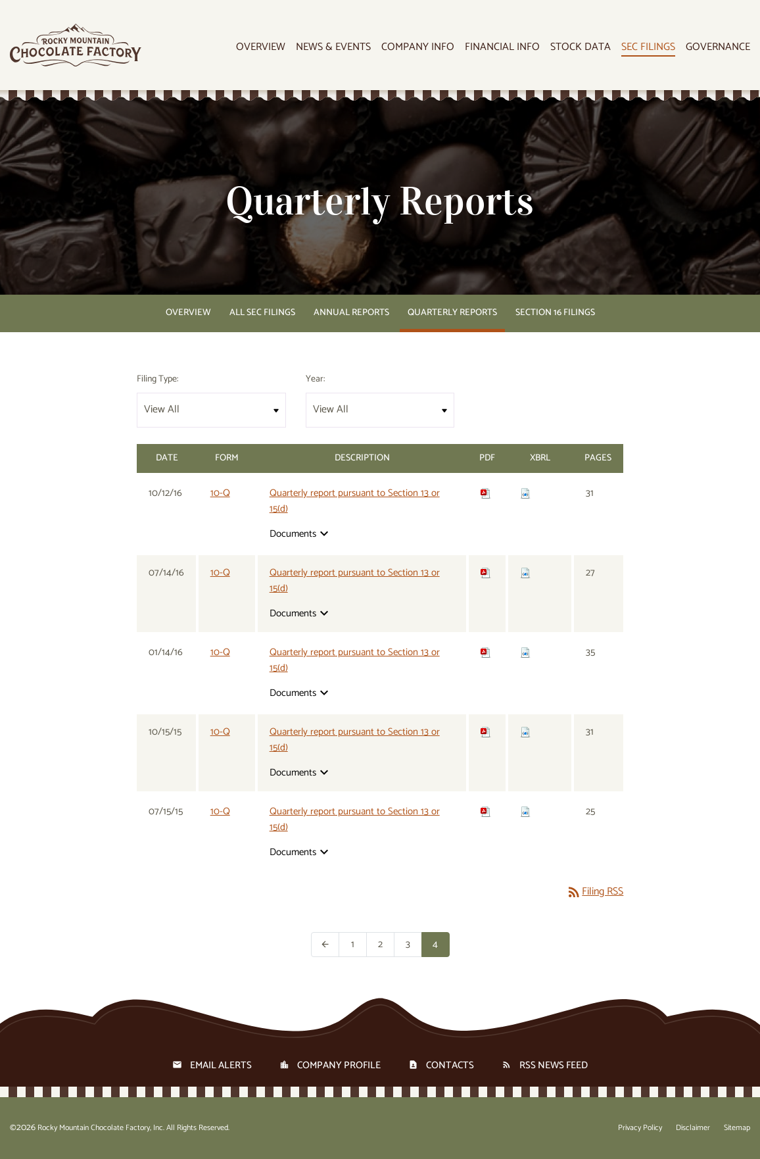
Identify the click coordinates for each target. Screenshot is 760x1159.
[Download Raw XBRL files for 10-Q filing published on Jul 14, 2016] (525, 572)
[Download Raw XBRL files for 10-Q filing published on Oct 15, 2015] (525, 732)
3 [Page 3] (414, 944)
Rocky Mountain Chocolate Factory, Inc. (100, 1128)
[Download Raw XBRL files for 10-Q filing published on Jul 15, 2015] (525, 811)
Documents (301, 534)
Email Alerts (221, 1065)
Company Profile (339, 1065)
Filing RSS (594, 891)
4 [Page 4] (441, 944)
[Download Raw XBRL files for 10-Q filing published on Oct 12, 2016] (525, 493)
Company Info (417, 47)
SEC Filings (648, 47)
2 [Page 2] (386, 944)
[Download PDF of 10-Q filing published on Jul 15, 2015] (486, 811)
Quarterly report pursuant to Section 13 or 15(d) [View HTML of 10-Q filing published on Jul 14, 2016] (355, 581)
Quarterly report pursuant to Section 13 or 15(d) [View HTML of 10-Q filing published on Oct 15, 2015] (355, 740)
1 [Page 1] (359, 944)
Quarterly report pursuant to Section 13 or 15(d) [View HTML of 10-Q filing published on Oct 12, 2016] (355, 501)
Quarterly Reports (452, 312)
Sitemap (737, 1128)
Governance (718, 47)
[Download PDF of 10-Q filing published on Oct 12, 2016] (486, 493)
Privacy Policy (640, 1128)
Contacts (450, 1065)
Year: (315, 379)
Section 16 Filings (555, 312)
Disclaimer (693, 1128)
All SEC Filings (262, 312)
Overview (260, 47)
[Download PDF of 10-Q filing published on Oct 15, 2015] (486, 732)
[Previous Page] (325, 944)
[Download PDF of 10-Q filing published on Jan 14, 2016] (486, 652)
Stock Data (580, 47)
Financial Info (502, 47)
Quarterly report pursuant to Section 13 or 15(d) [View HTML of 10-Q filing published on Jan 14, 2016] (355, 660)
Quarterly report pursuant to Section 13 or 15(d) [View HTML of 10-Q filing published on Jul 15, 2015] (355, 819)
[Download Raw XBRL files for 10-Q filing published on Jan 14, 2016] (525, 652)
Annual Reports (351, 312)
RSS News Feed (553, 1065)
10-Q (220, 493)
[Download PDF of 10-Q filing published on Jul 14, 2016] (486, 572)
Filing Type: (157, 379)
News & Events (333, 47)
